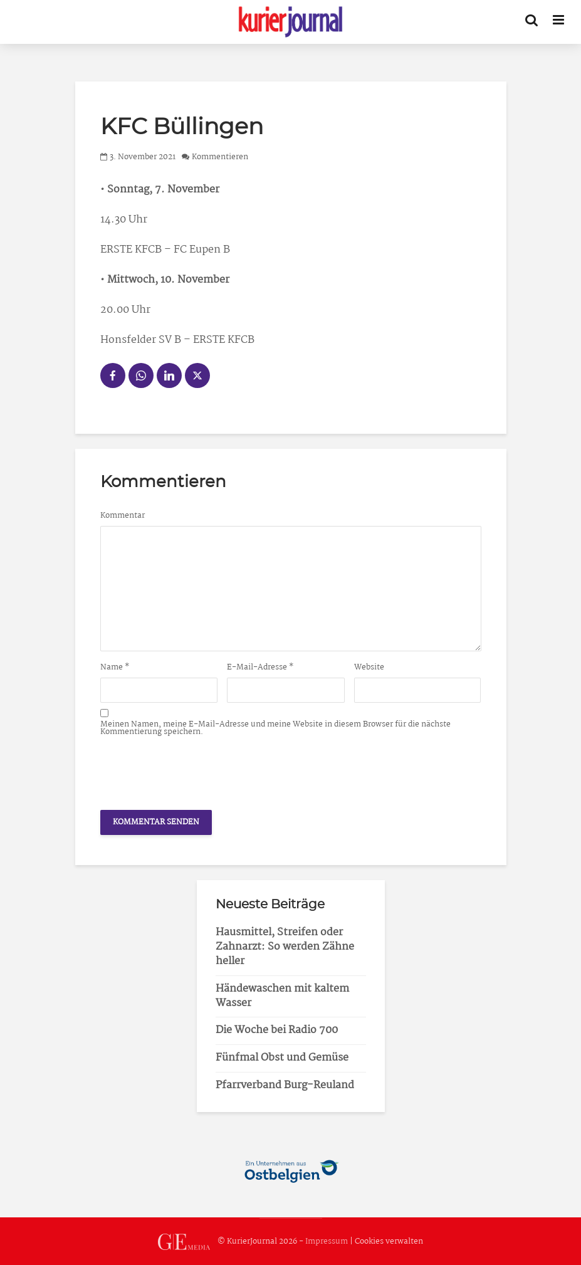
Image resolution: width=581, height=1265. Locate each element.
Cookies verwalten (389, 1241)
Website (369, 667)
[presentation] (195, 769)
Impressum (326, 1241)
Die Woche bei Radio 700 (277, 1030)
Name (115, 667)
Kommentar (122, 516)
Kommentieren (220, 157)
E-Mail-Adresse (260, 667)
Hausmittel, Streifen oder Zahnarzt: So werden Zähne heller (285, 947)
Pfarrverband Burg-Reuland (285, 1085)
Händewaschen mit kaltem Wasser (282, 996)
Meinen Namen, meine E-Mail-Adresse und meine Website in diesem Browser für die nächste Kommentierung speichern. (275, 728)
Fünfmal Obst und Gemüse (282, 1057)
